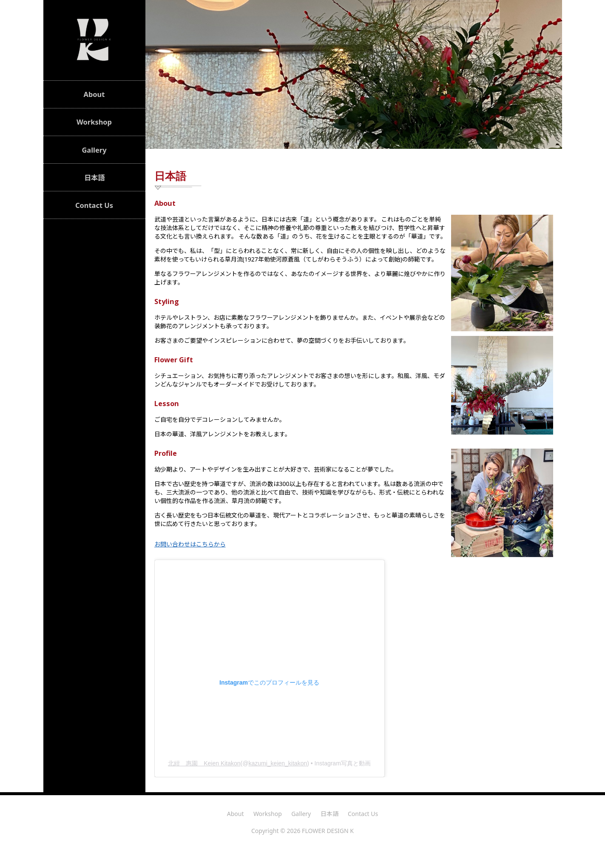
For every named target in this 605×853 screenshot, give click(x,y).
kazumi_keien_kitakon (277, 763)
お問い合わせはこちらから (190, 544)
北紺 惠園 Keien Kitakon (204, 763)
